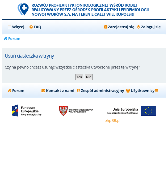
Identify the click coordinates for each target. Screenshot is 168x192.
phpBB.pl (112, 120)
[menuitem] (35, 27)
